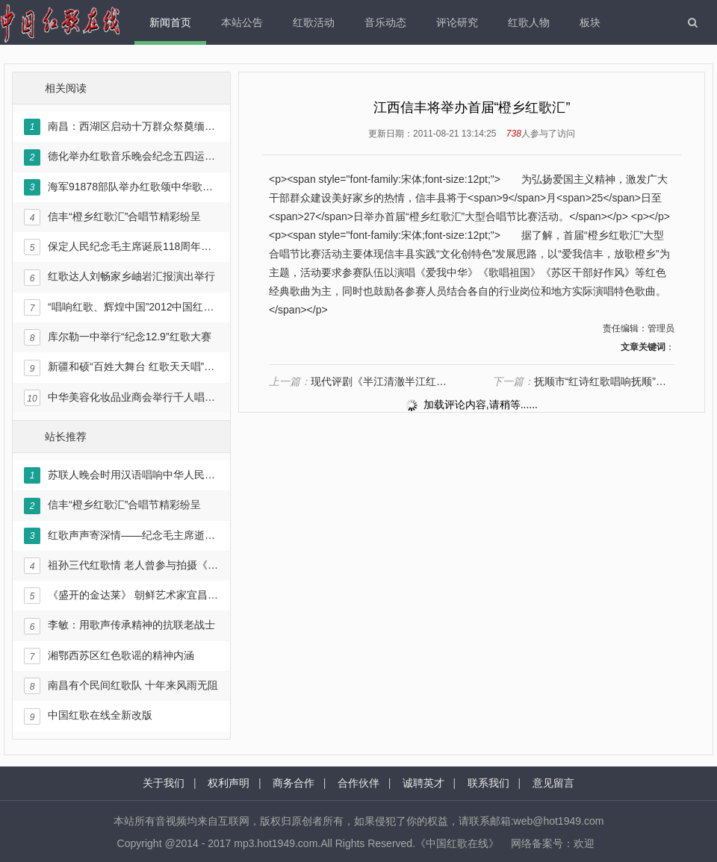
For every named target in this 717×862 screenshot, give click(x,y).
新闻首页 (170, 22)
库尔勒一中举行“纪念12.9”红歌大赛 (117, 337)
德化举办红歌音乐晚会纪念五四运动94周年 (121, 157)
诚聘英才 (423, 783)
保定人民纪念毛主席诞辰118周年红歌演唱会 (121, 247)
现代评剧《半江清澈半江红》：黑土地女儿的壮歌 (360, 381)
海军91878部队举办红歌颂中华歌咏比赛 (121, 187)
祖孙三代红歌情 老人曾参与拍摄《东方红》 (121, 566)
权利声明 (228, 783)
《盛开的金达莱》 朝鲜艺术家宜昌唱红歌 (121, 595)
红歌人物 (529, 22)
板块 (590, 22)
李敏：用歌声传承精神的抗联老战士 (119, 626)
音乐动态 (385, 22)
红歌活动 (314, 22)
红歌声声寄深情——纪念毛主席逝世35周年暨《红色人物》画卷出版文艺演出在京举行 (121, 536)
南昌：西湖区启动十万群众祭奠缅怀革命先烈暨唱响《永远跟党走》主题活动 (121, 127)
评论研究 (457, 22)
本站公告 (242, 22)
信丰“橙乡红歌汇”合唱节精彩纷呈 (112, 217)
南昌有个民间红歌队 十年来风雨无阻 (121, 686)
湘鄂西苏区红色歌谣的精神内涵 (109, 656)
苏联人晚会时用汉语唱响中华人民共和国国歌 (121, 475)
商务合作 (293, 783)
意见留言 (553, 783)
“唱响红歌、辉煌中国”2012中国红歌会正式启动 (121, 307)
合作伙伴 (358, 783)
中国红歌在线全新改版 (88, 716)
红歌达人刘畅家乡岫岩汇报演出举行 (119, 277)
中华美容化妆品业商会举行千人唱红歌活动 (121, 398)
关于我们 (163, 783)
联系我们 (488, 783)
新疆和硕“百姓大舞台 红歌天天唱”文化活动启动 (121, 368)
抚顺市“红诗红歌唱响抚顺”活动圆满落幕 (583, 381)
